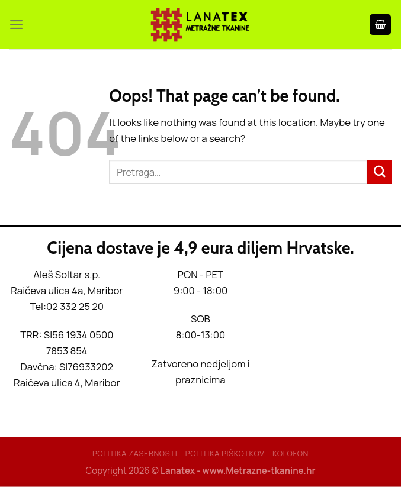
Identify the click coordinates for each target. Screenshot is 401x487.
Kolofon (290, 453)
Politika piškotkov (225, 453)
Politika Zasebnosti (134, 453)
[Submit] (379, 172)
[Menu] (16, 24)
